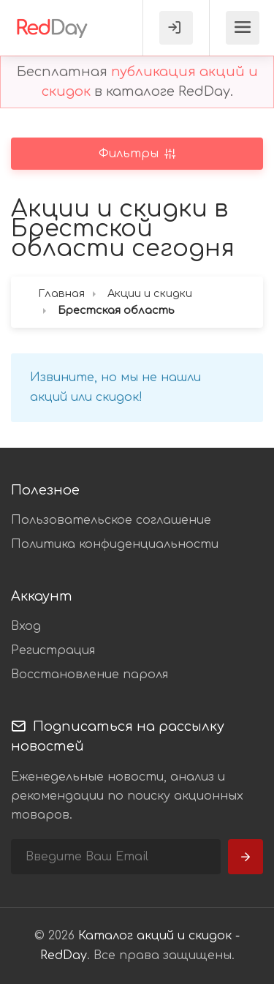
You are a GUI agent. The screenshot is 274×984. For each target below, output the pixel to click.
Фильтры (130, 153)
